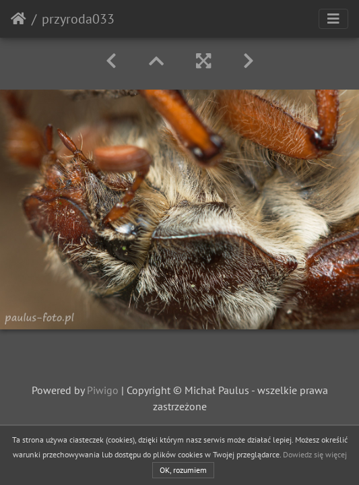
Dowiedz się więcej (315, 454)
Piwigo (103, 390)
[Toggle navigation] (333, 19)
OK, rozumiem (183, 470)
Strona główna (18, 19)
